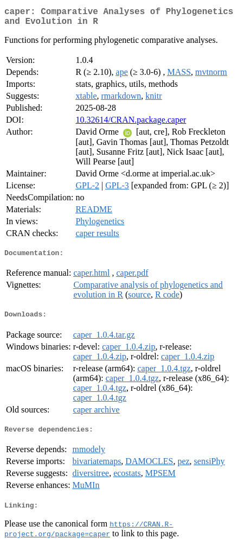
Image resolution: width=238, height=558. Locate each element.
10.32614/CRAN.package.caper (130, 124)
